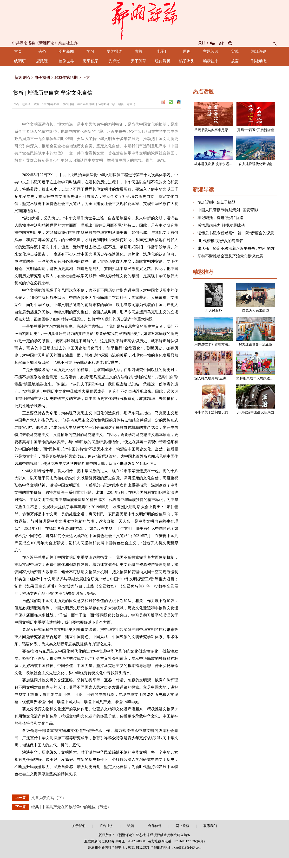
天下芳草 (138, 61)
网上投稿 (182, 826)
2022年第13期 (66, 78)
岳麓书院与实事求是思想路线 (216, 130)
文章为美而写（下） (48, 798)
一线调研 (18, 61)
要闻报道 (114, 51)
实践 (235, 51)
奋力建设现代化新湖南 (255, 164)
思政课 (42, 61)
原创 (186, 51)
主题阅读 (210, 51)
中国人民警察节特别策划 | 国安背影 (227, 210)
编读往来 (210, 61)
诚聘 (130, 826)
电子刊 (162, 51)
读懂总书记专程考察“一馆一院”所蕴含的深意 (235, 233)
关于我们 (78, 826)
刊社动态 (259, 61)
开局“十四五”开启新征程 (255, 130)
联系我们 (210, 826)
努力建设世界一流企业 (255, 344)
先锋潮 (114, 61)
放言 (235, 61)
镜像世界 (66, 61)
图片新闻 (66, 51)
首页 (18, 51)
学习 (90, 51)
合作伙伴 (155, 826)
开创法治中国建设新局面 (255, 412)
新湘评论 (22, 78)
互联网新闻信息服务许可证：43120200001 (115, 841)
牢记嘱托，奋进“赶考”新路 (220, 218)
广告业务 (106, 826)
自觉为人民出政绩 (255, 310)
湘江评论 (259, 51)
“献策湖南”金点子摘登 (216, 202)
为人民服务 (213, 310)
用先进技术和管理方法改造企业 (218, 344)
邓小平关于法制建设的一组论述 (218, 412)
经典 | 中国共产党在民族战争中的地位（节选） (71, 807)
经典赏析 (162, 61)
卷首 (138, 51)
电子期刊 (42, 78)
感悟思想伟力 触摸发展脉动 (221, 225)
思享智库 (90, 61)
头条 (42, 51)
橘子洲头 (186, 61)
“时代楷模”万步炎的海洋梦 (220, 241)
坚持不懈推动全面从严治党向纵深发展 (230, 256)
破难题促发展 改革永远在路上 (216, 164)
